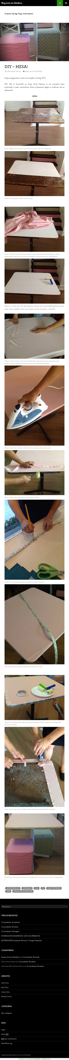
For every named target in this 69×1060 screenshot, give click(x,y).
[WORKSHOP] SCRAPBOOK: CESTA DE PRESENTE (20, 936)
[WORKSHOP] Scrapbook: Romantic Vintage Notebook (21, 940)
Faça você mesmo (54, 888)
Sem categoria (6, 1013)
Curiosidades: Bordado (9, 927)
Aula (37, 888)
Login (3, 1030)
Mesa (8, 891)
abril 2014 (4, 987)
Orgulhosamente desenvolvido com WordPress (16, 1055)
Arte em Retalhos (13, 888)
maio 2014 (5, 983)
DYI (43, 888)
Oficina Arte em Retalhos (23, 891)
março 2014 (5, 992)
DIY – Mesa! (16, 66)
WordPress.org (6, 1043)
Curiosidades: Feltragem (10, 931)
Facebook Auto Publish (25, 1059)
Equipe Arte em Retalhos (10, 957)
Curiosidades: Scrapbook (10, 922)
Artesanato (27, 888)
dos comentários (9, 1039)
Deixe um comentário (33, 71)
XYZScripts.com (45, 1059)
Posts (4, 1034)
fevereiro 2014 (6, 996)
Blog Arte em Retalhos (11, 3)
